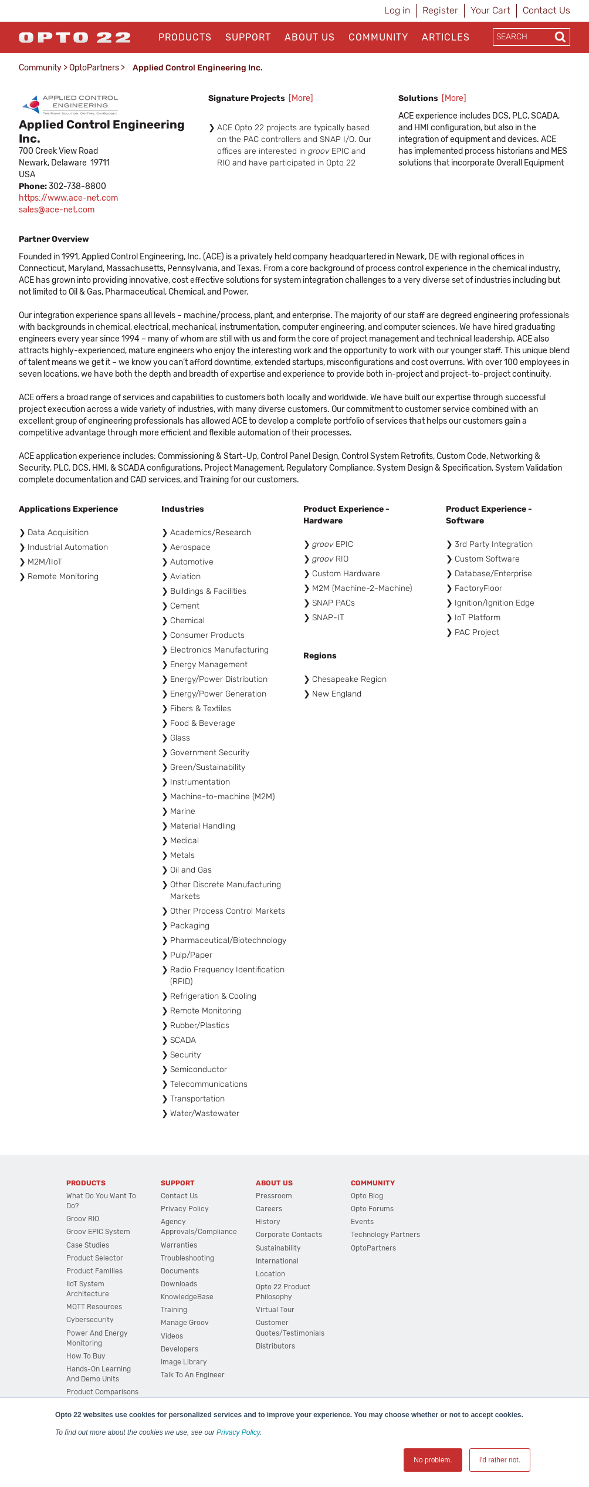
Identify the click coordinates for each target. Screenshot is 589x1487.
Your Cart (490, 10)
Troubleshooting (187, 1258)
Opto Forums (372, 1209)
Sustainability (278, 1248)
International (277, 1261)
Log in (397, 10)
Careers (269, 1209)
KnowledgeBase (187, 1297)
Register (440, 10)
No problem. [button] (433, 1460)
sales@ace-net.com (56, 210)
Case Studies (87, 1245)
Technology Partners (385, 1235)
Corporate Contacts (289, 1235)
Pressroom (274, 1196)
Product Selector (94, 1258)
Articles (446, 37)
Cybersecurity (90, 1320)
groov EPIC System (98, 1232)
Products (185, 37)
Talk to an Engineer (193, 1375)
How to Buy (86, 1356)
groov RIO (82, 1219)
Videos (172, 1336)
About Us (310, 37)
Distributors (275, 1346)
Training (174, 1310)
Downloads (179, 1284)
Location (270, 1274)
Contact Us (546, 10)
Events (362, 1222)
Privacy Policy (238, 1432)
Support (248, 37)
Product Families (94, 1271)
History (268, 1222)
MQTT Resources (94, 1307)
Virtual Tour (275, 1310)
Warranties (179, 1245)
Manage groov (185, 1323)
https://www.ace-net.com (68, 198)
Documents (180, 1271)
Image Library (184, 1362)
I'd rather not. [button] (499, 1460)
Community (378, 37)
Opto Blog (367, 1196)
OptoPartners (94, 68)
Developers (179, 1349)
